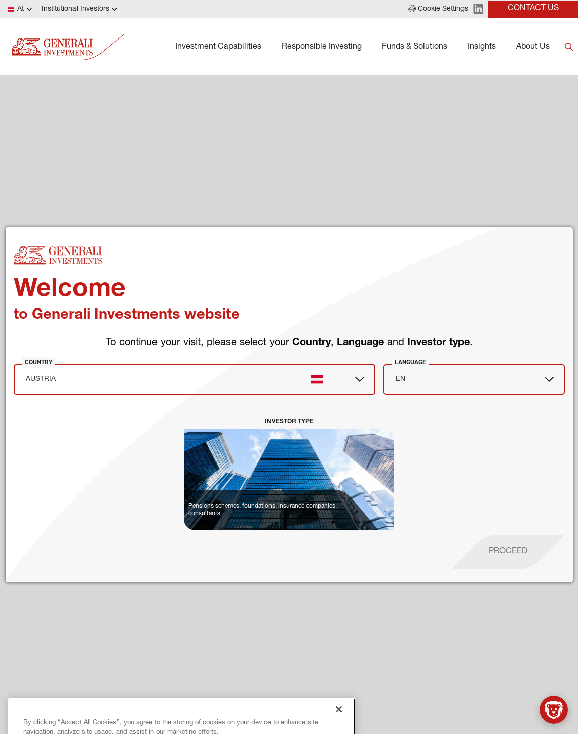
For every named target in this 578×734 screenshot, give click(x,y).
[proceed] (508, 552)
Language (410, 362)
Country (38, 362)
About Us (533, 47)
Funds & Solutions (414, 47)
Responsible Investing (322, 47)
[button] (438, 9)
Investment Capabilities (218, 47)
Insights (482, 47)
